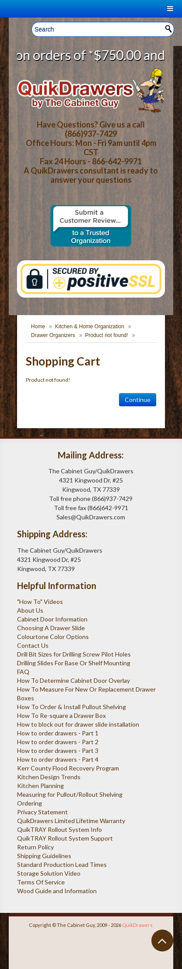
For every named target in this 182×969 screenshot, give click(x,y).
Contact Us (33, 645)
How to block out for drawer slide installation (78, 724)
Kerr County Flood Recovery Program (68, 768)
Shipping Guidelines (44, 855)
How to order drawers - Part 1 (57, 733)
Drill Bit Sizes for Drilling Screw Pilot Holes (74, 654)
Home (38, 326)
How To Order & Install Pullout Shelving (71, 706)
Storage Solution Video (48, 873)
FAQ (23, 671)
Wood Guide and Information (57, 890)
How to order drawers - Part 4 (57, 759)
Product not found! (106, 335)
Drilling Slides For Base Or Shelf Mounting (73, 663)
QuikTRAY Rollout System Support (65, 838)
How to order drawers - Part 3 (57, 750)
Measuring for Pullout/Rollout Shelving (69, 794)
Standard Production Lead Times (62, 864)
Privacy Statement (42, 812)
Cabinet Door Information (52, 619)
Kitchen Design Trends (48, 777)
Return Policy (35, 847)
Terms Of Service (41, 882)
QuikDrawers (137, 925)
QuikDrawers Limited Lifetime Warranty (71, 820)
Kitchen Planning (40, 785)
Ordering (29, 803)
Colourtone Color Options (53, 636)
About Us (30, 610)
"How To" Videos (40, 601)
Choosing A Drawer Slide (51, 628)
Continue (137, 399)
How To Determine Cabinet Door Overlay (73, 680)
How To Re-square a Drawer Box (61, 715)
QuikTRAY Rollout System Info (59, 829)
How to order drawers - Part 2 (57, 741)
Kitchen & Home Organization (89, 326)
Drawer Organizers (53, 335)
